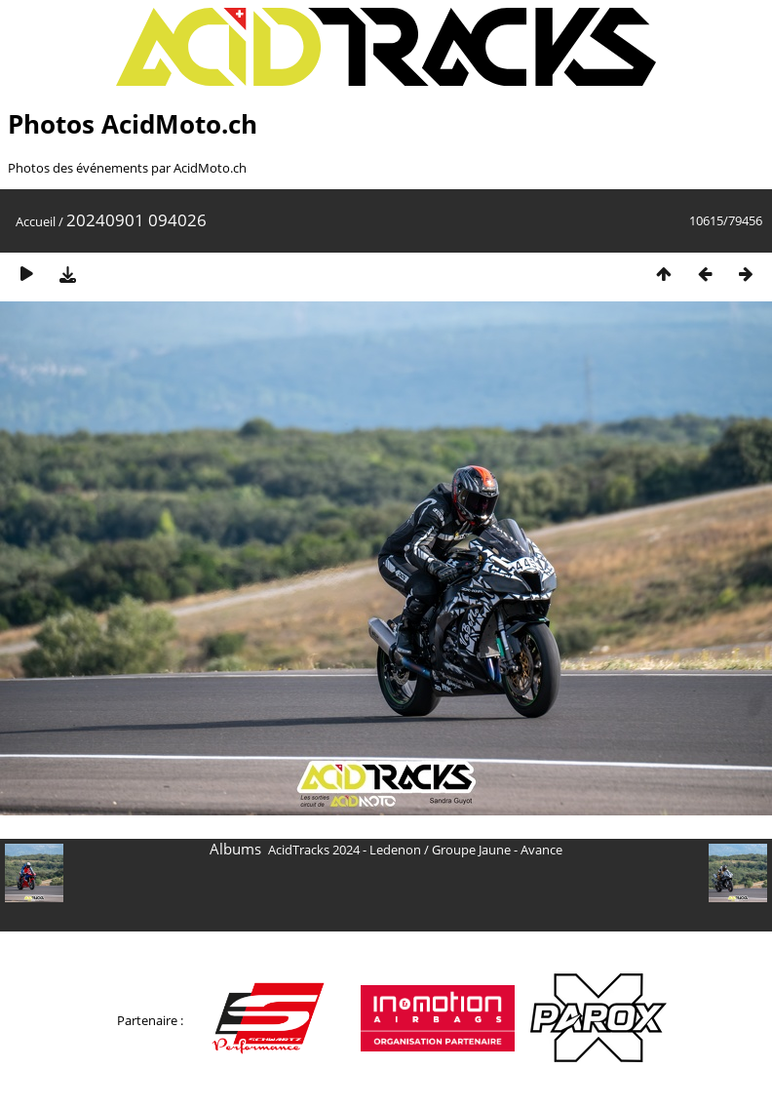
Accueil (36, 221)
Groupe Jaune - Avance (497, 849)
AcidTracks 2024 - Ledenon (344, 849)
